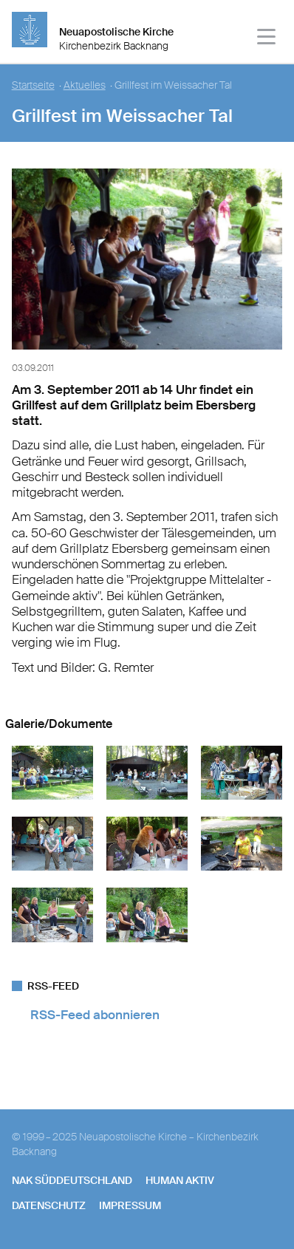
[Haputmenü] (267, 39)
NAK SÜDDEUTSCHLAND (72, 1180)
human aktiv (180, 1180)
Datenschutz (49, 1205)
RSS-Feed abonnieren (95, 1015)
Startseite (33, 85)
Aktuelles (85, 85)
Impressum (130, 1205)
